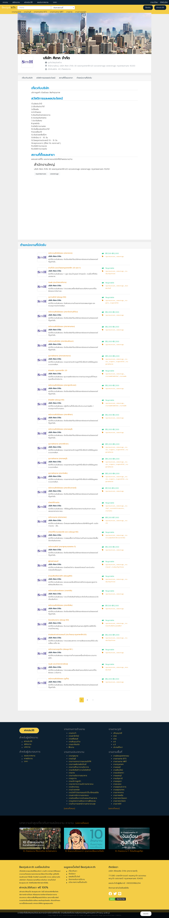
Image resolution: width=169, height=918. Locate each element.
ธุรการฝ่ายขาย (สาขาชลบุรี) (57, 458)
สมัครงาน (16, 2)
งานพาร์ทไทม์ (74, 736)
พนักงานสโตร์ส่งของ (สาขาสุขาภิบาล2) (62, 385)
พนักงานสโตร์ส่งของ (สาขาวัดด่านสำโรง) (63, 312)
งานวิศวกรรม (74, 786)
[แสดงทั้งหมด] (69, 808)
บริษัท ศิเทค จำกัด (56, 58)
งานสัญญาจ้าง (74, 741)
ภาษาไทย (154, 2)
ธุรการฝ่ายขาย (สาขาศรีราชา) (58, 444)
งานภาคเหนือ (118, 795)
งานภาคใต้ (117, 803)
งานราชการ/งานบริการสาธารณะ (81, 784)
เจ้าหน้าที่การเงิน (53, 502)
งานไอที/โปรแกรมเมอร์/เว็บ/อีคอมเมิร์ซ (84, 792)
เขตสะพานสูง (54, 174)
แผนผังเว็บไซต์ (74, 876)
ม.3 (114, 744)
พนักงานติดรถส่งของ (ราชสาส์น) (60, 590)
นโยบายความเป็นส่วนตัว (78, 882)
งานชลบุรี (117, 767)
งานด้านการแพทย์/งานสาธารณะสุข (82, 803)
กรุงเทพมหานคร (41, 174)
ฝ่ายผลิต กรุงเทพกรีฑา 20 (57, 370)
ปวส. (115, 736)
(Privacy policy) (103, 912)
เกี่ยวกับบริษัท (27, 77)
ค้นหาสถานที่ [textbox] (61, 7)
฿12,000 (115, 253)
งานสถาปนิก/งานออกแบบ (79, 795)
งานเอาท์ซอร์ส (74, 744)
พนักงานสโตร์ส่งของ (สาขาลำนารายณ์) (62, 488)
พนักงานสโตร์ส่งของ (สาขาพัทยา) (60, 414)
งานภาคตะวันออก (120, 798)
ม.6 (114, 741)
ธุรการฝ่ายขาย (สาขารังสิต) (57, 473)
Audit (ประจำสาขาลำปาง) (57, 282)
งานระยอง (117, 784)
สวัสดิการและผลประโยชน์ (45, 77)
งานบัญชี (27, 11)
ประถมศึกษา (118, 747)
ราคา (55, 2)
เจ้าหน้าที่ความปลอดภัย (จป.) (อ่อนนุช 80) (63, 532)
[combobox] (34, 7)
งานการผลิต (123, 376)
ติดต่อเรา (72, 873)
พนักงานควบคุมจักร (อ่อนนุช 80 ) (60, 649)
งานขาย (69, 11)
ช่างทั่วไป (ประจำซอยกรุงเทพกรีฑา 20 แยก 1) (64, 268)
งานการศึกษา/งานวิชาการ (79, 767)
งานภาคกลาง (118, 792)
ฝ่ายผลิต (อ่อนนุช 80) (56, 400)
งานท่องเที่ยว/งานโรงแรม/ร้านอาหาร (83, 798)
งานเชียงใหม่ (118, 770)
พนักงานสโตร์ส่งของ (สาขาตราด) (60, 253)
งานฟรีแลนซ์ (73, 738)
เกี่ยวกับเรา (73, 871)
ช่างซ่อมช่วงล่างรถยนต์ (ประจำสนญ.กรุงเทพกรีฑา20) (67, 634)
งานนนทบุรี (117, 775)
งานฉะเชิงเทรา (118, 772)
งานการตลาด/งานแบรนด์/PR (80, 761)
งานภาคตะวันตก (119, 801)
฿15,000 (109, 356)
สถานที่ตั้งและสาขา (66, 77)
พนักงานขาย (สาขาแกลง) (57, 517)
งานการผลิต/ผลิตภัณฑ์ (112, 376)
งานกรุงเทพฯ (118, 764)
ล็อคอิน (148, 7)
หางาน (5, 2)
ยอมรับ (145, 913)
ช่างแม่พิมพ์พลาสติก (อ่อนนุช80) (60, 576)
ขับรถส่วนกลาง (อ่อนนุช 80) (58, 620)
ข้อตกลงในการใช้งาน (77, 879)
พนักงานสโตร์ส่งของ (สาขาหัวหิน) (60, 605)
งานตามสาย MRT (56, 11)
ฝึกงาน (71, 747)
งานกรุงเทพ (16, 11)
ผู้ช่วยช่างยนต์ (53, 561)
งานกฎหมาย (73, 755)
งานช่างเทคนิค (80, 11)
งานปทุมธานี (118, 778)
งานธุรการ (112, 362)
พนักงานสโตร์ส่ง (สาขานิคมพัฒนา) (60, 341)
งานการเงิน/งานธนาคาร (117, 508)
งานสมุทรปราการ (119, 786)
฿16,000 (116, 356)
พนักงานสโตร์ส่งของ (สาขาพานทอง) (61, 326)
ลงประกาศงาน (42, 2)
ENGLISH (164, 2)
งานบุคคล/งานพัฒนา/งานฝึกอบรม (82, 801)
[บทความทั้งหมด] (82, 823)
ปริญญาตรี (117, 733)
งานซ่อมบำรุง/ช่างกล (118, 567)
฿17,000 (116, 517)
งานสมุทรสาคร (118, 789)
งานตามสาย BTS (40, 11)
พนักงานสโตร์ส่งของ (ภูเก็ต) (58, 678)
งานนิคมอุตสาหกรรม (121, 755)
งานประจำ (72, 733)
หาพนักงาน (28, 758)
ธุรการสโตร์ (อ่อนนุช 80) (57, 297)
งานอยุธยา (117, 781)
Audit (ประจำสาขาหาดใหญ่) (58, 664)
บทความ (27, 747)
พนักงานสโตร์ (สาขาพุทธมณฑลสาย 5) (62, 546)
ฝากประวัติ (28, 2)
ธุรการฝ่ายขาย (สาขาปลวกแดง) (59, 356)
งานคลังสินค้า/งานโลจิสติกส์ (79, 770)
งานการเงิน (109, 511)
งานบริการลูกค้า (75, 781)
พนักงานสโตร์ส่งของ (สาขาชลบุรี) (60, 429)
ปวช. (115, 738)
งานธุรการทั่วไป (114, 303)
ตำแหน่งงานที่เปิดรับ (84, 77)
